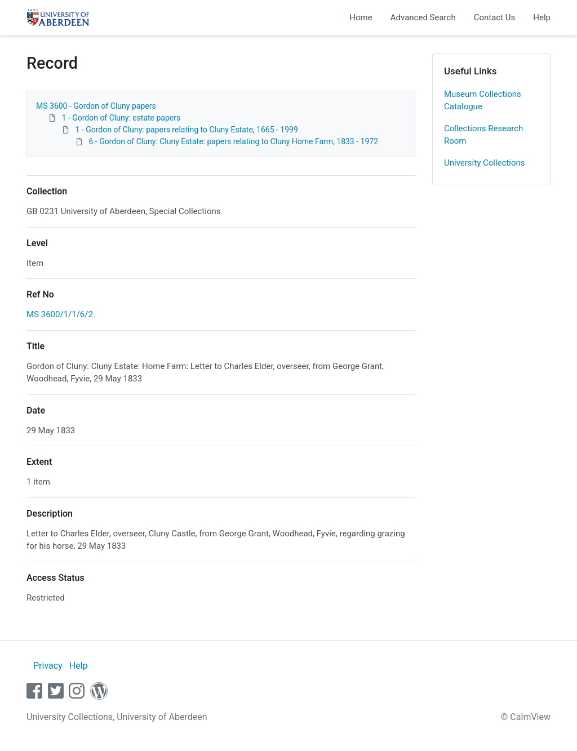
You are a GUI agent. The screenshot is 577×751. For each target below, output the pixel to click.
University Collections (484, 163)
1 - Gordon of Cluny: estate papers (120, 117)
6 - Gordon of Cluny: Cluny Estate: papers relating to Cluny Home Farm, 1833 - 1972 (233, 141)
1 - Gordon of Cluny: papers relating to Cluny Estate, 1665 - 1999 (186, 129)
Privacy (48, 665)
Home (360, 17)
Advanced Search (423, 17)
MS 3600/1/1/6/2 (59, 314)
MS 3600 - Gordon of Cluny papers (96, 105)
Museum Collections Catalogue (482, 100)
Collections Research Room (483, 134)
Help (542, 17)
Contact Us (495, 17)
